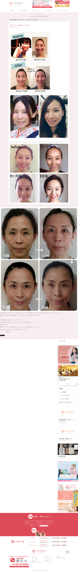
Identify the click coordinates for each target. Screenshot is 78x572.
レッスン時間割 (62, 392)
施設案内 (61, 388)
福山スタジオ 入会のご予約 (64, 402)
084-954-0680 (44, 540)
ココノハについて (35, 10)
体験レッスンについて (31, 522)
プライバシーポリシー (48, 558)
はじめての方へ (48, 10)
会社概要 (46, 556)
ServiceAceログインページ (49, 561)
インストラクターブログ (62, 10)
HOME (12, 10)
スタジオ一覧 (62, 341)
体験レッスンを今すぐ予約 (45, 522)
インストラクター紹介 (63, 398)
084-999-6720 (44, 537)
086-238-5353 (44, 544)
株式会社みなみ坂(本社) (61, 558)
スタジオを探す (23, 10)
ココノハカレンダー (47, 557)
